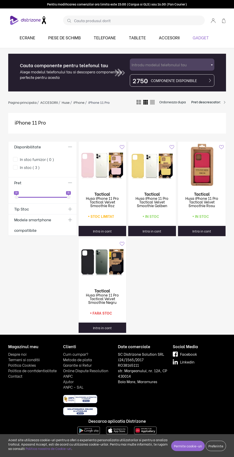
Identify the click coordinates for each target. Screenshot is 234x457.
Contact (15, 376)
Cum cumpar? (75, 354)
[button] (213, 20)
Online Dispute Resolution (85, 370)
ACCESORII (169, 37)
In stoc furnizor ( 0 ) (37, 159)
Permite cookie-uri (188, 446)
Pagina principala (22, 102)
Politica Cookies (22, 365)
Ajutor (68, 381)
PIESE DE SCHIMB (64, 37)
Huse (66, 102)
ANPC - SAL (73, 387)
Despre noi (17, 354)
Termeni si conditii (24, 359)
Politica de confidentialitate (32, 370)
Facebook (185, 354)
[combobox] (172, 65)
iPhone (79, 102)
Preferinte (215, 446)
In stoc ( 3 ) (30, 167)
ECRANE (27, 37)
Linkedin (183, 361)
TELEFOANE (105, 37)
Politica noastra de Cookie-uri (48, 448)
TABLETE (137, 37)
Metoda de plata (77, 359)
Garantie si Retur (77, 365)
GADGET (201, 37)
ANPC (68, 376)
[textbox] (172, 65)
